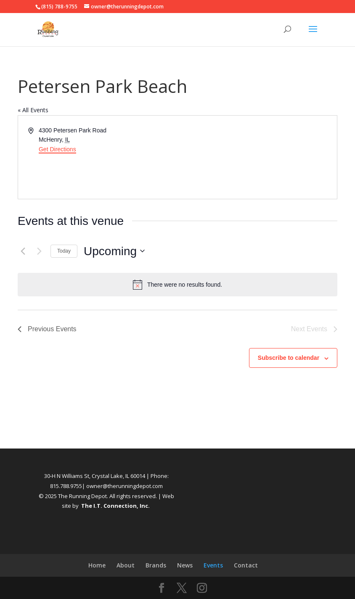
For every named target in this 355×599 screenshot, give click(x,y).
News (185, 565)
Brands (156, 565)
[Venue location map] (256, 157)
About (126, 565)
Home (97, 565)
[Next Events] (39, 251)
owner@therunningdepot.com (124, 486)
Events (213, 565)
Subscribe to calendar (288, 357)
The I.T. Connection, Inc (114, 505)
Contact (246, 565)
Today (64, 251)
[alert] (177, 284)
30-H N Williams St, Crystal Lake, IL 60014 (94, 476)
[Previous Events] (23, 251)
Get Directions (57, 149)
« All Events (33, 110)
